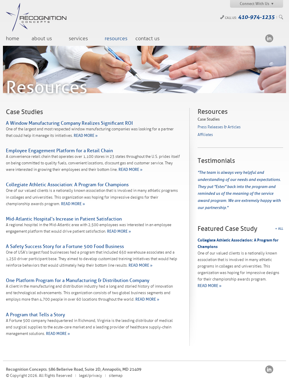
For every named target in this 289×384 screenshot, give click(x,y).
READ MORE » (86, 135)
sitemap (116, 375)
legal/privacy (90, 375)
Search (281, 17)
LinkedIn (269, 38)
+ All (279, 229)
